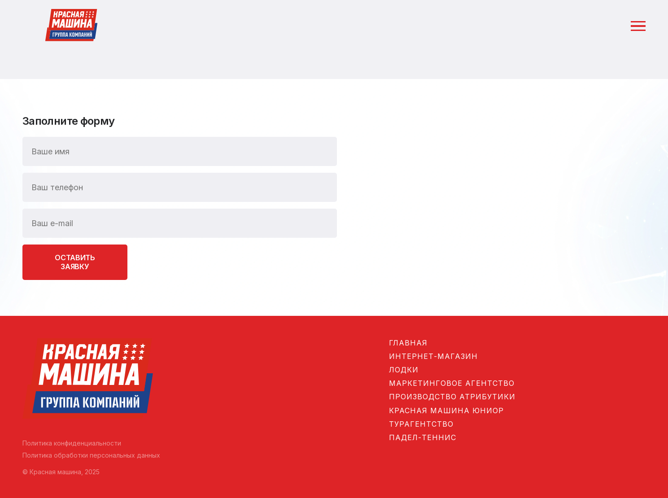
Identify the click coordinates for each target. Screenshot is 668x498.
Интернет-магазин (433, 356)
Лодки (404, 369)
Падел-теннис (422, 437)
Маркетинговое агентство (452, 383)
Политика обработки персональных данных (91, 455)
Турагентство (421, 423)
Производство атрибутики (452, 396)
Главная (408, 342)
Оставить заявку (75, 262)
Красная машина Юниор (446, 410)
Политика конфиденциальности (71, 443)
